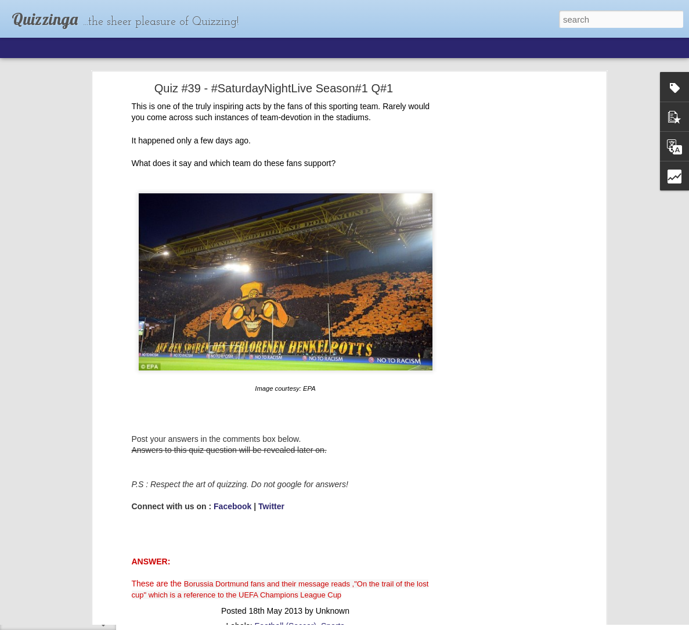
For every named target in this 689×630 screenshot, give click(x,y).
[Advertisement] (503, 187)
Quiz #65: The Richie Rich (68, 567)
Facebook (232, 423)
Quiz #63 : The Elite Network (72, 619)
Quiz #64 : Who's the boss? (70, 593)
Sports (332, 543)
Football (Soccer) (286, 543)
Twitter (271, 423)
